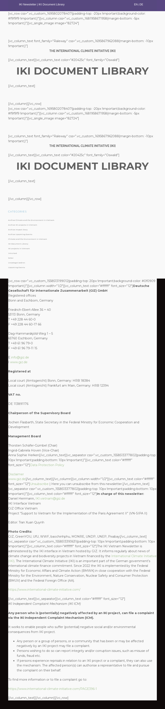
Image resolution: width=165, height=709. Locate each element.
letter (11, 258)
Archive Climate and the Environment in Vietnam (31, 220)
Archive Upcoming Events (20, 234)
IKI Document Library (51, 4)
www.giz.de (19, 362)
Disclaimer (16, 474)
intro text (12, 253)
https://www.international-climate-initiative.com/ (44, 590)
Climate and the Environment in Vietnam (27, 239)
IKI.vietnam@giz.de (50, 498)
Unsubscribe (39, 484)
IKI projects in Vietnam (19, 248)
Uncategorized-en (16, 263)
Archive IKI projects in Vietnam (22, 225)
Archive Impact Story (18, 230)
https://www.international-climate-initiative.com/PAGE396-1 (52, 689)
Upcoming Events (16, 267)
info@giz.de (20, 357)
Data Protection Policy (47, 465)
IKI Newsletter (27, 4)
